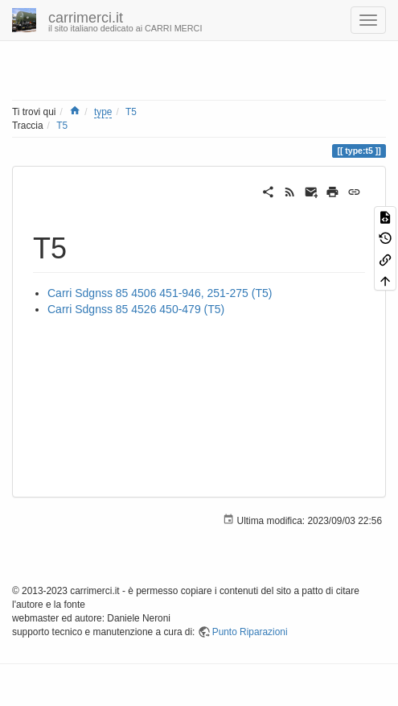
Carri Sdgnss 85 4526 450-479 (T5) (135, 309)
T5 (131, 112)
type (103, 112)
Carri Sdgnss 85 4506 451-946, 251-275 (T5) (159, 293)
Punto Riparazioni (250, 632)
